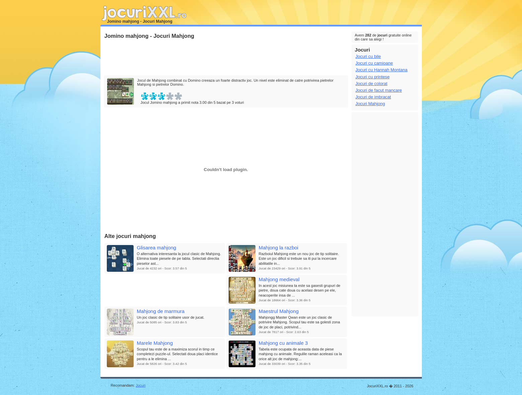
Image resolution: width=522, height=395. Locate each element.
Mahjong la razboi (278, 247)
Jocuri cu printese (373, 76)
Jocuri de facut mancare (379, 90)
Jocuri (140, 385)
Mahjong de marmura (161, 311)
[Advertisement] (226, 58)
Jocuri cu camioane (374, 63)
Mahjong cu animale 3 (283, 343)
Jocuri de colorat (371, 83)
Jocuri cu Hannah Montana (381, 69)
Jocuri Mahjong (370, 103)
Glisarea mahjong (156, 247)
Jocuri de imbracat (373, 96)
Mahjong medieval (279, 279)
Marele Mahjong (155, 343)
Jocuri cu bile (368, 56)
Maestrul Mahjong (279, 311)
